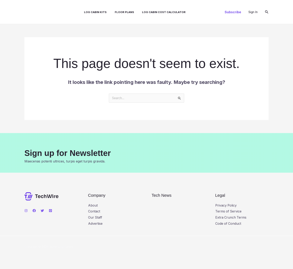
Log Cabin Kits (91, 12)
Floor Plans (119, 12)
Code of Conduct (228, 224)
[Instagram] (26, 210)
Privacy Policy (226, 205)
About (93, 205)
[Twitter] (42, 210)
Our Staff (95, 218)
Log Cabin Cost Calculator (157, 12)
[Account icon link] (253, 12)
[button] (233, 12)
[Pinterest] (50, 210)
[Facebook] (34, 210)
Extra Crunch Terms (231, 218)
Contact (94, 211)
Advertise (95, 224)
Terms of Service (228, 211)
